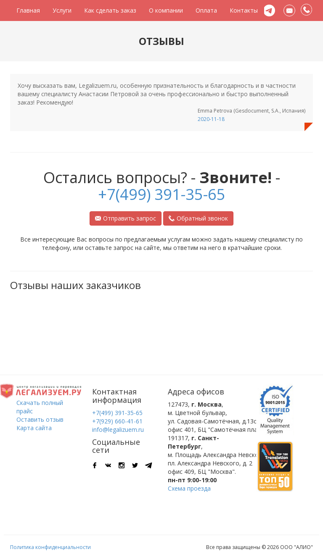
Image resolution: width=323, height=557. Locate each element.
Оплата (206, 10)
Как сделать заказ (110, 10)
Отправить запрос (125, 218)
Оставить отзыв (40, 419)
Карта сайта (34, 428)
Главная (28, 10)
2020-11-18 (211, 119)
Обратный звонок (198, 218)
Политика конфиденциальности (50, 547)
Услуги (62, 10)
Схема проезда (189, 488)
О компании (166, 10)
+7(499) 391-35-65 (161, 194)
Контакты (244, 10)
